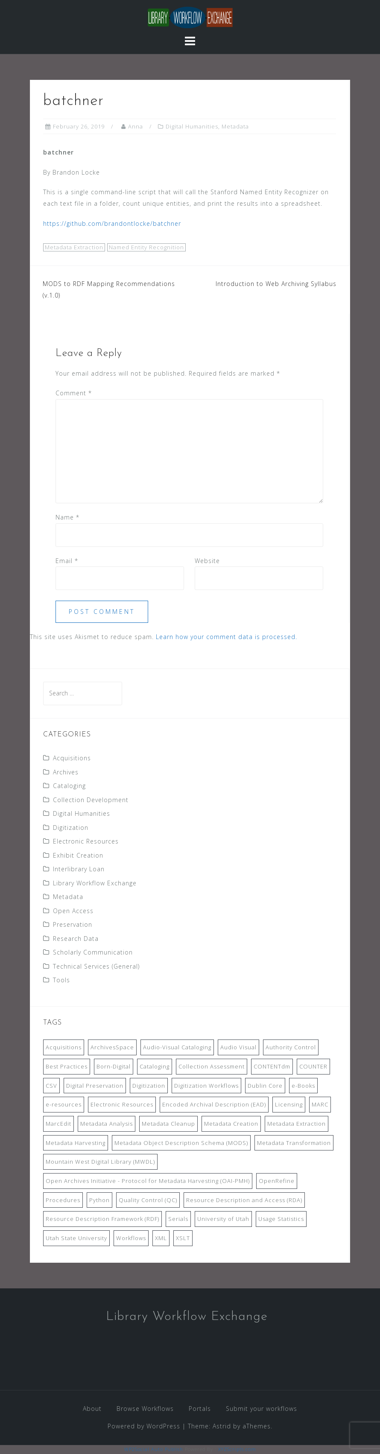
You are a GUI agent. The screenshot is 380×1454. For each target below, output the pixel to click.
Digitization (70, 827)
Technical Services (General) (96, 966)
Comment (74, 393)
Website (207, 561)
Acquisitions (72, 758)
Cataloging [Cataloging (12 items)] (155, 1066)
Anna (135, 126)
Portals (200, 1408)
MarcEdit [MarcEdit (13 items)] (58, 1123)
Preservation (72, 924)
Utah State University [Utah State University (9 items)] (76, 1238)
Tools (61, 980)
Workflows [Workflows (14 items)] (131, 1238)
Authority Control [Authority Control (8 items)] (291, 1047)
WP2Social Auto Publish (153, 1449)
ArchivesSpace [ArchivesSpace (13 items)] (112, 1047)
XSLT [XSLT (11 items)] (183, 1238)
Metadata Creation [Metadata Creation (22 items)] (231, 1123)
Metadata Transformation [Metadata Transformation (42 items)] (294, 1143)
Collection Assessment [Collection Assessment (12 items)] (211, 1066)
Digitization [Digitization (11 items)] (148, 1085)
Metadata (235, 126)
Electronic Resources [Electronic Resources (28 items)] (122, 1104)
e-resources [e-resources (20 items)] (64, 1104)
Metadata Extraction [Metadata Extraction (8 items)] (296, 1123)
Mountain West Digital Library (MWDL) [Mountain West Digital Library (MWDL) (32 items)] (100, 1161)
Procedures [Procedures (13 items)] (63, 1200)
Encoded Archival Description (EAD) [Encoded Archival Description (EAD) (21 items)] (214, 1104)
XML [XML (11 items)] (161, 1238)
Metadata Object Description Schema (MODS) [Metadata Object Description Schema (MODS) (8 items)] (181, 1143)
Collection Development (91, 800)
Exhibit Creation (78, 855)
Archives (66, 772)
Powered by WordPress (144, 1426)
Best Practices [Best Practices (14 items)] (67, 1066)
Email (67, 561)
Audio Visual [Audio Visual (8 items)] (238, 1047)
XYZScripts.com (237, 1449)
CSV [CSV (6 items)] (51, 1085)
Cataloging (69, 786)
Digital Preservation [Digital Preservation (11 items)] (94, 1085)
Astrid (222, 1426)
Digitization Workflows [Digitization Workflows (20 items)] (206, 1085)
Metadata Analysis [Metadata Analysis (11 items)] (106, 1123)
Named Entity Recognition (146, 247)
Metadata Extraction (74, 247)
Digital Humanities (192, 126)
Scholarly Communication (93, 952)
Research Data (76, 938)
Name (67, 517)
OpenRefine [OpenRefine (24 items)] (277, 1181)
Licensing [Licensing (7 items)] (289, 1104)
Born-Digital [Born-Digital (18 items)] (113, 1066)
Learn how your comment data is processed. (226, 637)
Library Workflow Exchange (95, 883)
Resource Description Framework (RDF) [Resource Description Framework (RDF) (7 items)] (102, 1219)
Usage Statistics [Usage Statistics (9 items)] (281, 1219)
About (92, 1408)
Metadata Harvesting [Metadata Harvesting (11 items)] (75, 1143)
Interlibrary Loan (79, 869)
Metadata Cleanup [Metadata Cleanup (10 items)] (168, 1123)
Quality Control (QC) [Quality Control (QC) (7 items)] (148, 1200)
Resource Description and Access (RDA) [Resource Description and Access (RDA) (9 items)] (244, 1200)
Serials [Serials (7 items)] (178, 1219)
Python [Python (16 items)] (99, 1200)
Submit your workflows (261, 1408)
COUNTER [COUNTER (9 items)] (313, 1066)
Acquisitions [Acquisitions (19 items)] (64, 1047)
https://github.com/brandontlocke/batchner (112, 223)
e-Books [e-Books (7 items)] (303, 1085)
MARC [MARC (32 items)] (320, 1104)
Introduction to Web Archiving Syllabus (276, 284)
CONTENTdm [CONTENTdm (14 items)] (272, 1066)
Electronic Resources (86, 841)
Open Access (73, 911)
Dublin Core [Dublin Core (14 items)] (265, 1085)
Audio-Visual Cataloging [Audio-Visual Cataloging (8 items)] (177, 1047)
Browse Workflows (145, 1408)
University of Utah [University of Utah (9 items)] (223, 1219)
